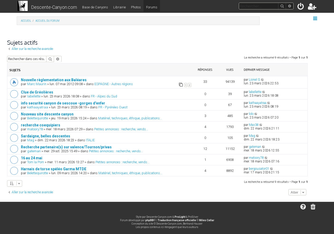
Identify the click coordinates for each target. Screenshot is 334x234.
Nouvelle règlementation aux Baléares (54, 80)
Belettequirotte (37, 118)
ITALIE (90, 140)
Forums (151, 7)
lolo (251, 114)
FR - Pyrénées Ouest (113, 107)
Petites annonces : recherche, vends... (121, 129)
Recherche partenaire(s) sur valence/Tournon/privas (66, 147)
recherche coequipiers (40, 125)
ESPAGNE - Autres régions (113, 84)
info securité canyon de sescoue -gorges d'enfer (63, 103)
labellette (33, 96)
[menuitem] (301, 7)
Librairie (119, 7)
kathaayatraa (37, 107)
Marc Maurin (36, 84)
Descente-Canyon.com (54, 7)
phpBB (149, 220)
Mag (30, 140)
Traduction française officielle (177, 220)
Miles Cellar (206, 220)
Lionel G (254, 79)
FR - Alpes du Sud (104, 96)
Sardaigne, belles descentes (45, 136)
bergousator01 (259, 169)
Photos (136, 7)
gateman (34, 151)
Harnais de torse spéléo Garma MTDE (53, 169)
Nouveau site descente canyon (47, 114)
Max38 (254, 125)
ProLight (180, 216)
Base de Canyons (95, 7)
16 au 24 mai (31, 158)
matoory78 (35, 129)
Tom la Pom (35, 162)
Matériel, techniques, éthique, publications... (130, 118)
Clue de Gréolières (37, 92)
